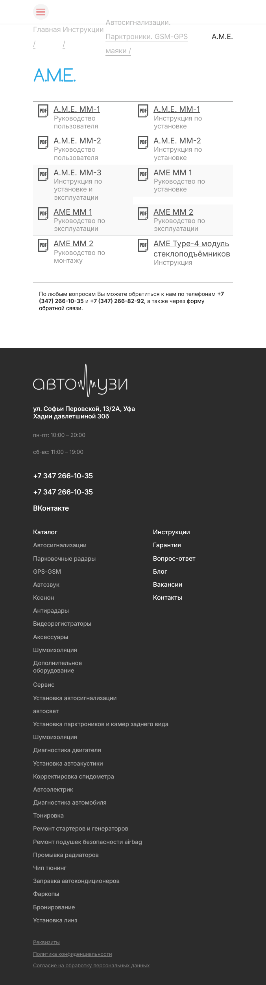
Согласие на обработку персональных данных (91, 966)
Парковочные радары (64, 558)
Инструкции (171, 532)
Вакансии (167, 584)
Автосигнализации (60, 545)
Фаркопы (46, 894)
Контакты (167, 597)
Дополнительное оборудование (57, 666)
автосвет (46, 711)
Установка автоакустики (68, 763)
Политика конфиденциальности (72, 954)
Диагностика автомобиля (70, 802)
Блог (160, 571)
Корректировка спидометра (73, 776)
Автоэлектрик (53, 789)
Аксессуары (50, 637)
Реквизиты (46, 943)
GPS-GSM (47, 571)
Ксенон (43, 597)
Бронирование (54, 907)
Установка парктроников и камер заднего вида (100, 724)
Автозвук (46, 584)
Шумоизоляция (55, 650)
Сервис (43, 684)
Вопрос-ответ (174, 558)
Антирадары (51, 610)
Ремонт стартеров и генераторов (80, 828)
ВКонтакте (51, 508)
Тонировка (48, 815)
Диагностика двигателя (67, 750)
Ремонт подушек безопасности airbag (87, 842)
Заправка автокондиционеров (76, 881)
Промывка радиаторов (66, 855)
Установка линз (55, 920)
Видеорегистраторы (62, 623)
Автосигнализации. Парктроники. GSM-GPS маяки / (146, 37)
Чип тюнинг (49, 868)
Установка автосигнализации (74, 698)
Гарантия (167, 545)
